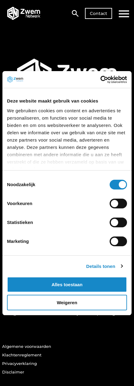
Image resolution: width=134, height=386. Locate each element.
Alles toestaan (67, 284)
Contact (98, 13)
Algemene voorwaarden (26, 346)
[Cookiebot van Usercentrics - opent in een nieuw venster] (100, 80)
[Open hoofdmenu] (124, 13)
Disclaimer (13, 372)
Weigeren (67, 302)
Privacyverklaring (19, 363)
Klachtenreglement (21, 354)
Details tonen (100, 266)
